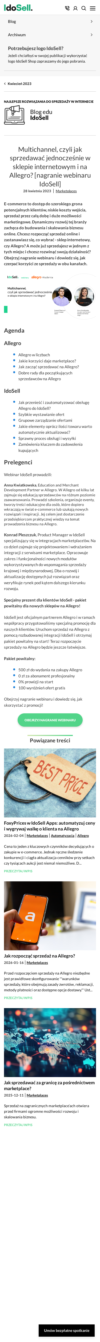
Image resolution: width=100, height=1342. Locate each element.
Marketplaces (66, 191)
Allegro (83, 835)
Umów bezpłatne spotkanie (66, 1330)
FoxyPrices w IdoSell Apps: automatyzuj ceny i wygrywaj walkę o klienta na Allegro (49, 826)
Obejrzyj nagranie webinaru (50, 720)
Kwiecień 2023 (19, 83)
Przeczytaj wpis (18, 871)
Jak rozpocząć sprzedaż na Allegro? (39, 956)
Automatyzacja (62, 835)
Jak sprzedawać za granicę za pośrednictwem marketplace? (49, 1085)
